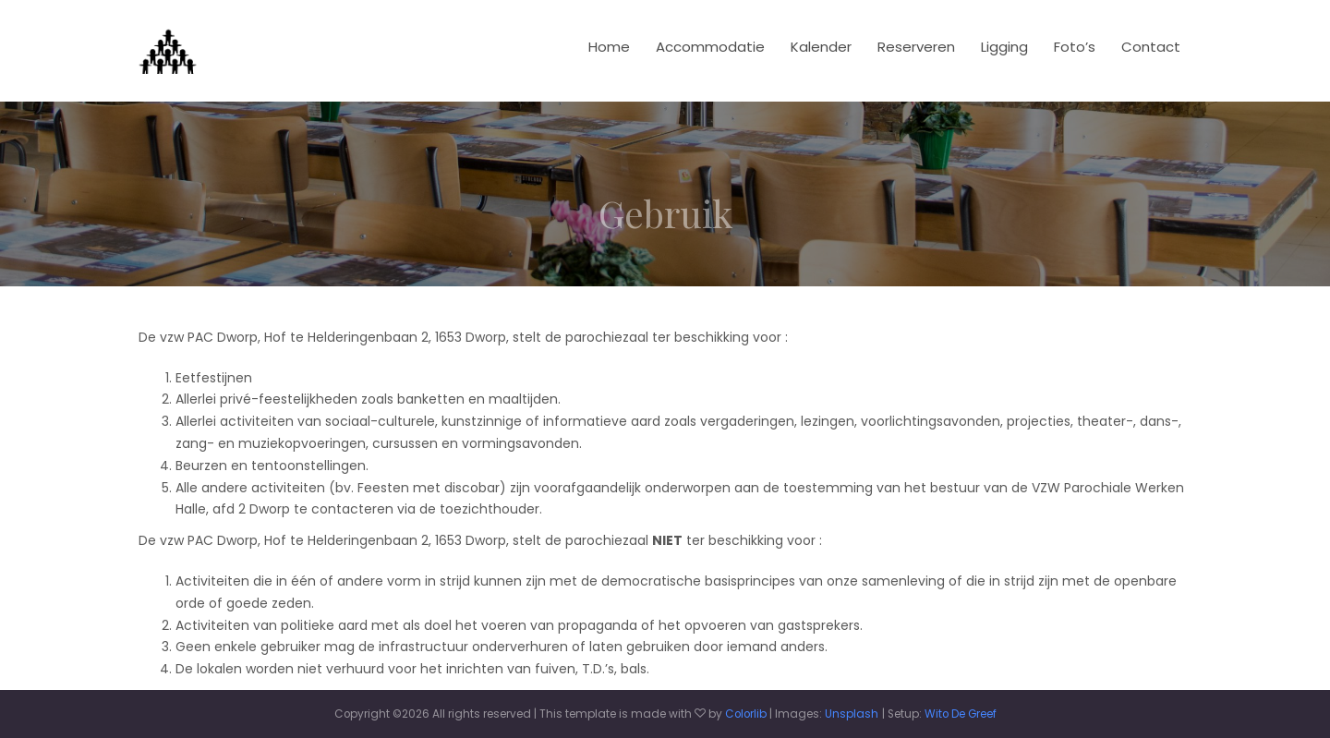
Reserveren (916, 46)
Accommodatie (710, 46)
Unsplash (851, 714)
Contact (1150, 46)
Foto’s (1074, 46)
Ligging (1004, 46)
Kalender (821, 46)
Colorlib (746, 714)
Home (609, 46)
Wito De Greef (961, 714)
